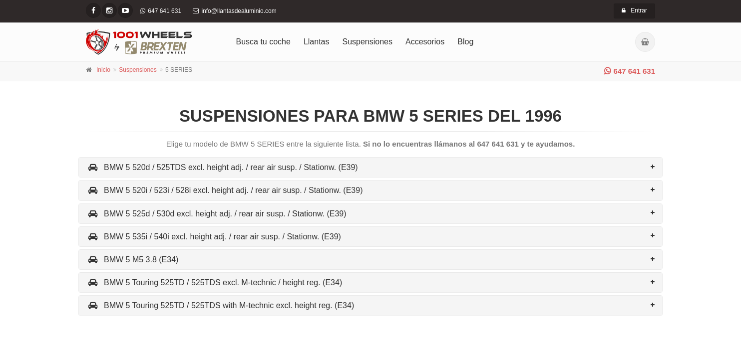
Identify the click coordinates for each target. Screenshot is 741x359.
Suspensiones (368, 41)
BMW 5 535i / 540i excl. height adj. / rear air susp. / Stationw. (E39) (213, 236)
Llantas (317, 41)
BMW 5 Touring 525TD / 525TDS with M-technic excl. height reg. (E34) (220, 305)
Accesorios (424, 41)
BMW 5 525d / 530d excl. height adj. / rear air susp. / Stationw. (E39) (216, 213)
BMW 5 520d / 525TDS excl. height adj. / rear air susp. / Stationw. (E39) (222, 167)
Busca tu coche (263, 41)
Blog (465, 41)
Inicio (103, 69)
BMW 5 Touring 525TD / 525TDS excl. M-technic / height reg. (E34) (214, 282)
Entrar (634, 10)
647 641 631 (629, 71)
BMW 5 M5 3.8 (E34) (132, 259)
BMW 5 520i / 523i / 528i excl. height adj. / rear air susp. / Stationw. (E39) (224, 190)
